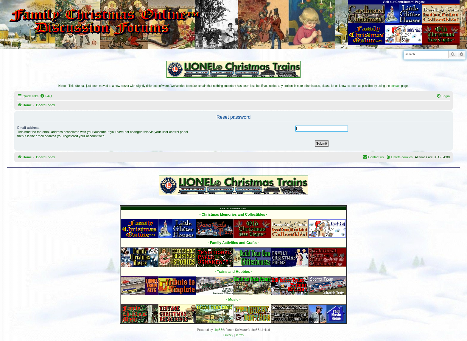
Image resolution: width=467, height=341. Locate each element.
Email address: (29, 127)
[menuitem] (46, 96)
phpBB (218, 329)
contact (395, 85)
